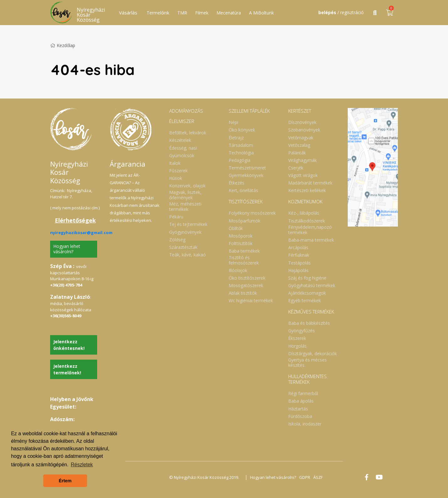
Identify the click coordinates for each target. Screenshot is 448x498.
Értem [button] (65, 480)
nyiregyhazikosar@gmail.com (81, 232)
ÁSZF (318, 477)
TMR (182, 13)
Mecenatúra (228, 13)
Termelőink (158, 13)
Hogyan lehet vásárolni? (66, 248)
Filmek (201, 13)
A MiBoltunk (261, 13)
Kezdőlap (62, 45)
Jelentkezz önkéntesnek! (69, 345)
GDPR (304, 477)
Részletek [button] (82, 464)
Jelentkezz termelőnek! (67, 369)
